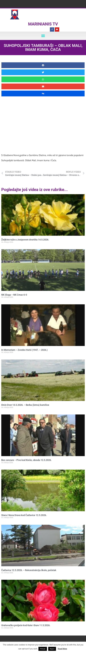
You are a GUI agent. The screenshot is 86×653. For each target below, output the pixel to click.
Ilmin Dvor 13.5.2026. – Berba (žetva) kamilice (25, 405)
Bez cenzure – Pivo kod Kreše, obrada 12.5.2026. (26, 460)
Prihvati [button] (42, 649)
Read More (62, 649)
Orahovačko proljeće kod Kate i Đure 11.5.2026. (25, 625)
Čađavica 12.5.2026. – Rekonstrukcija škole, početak (28, 570)
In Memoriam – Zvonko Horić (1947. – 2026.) (24, 350)
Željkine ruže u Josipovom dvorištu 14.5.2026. (25, 239)
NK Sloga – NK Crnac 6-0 (14, 294)
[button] (43, 36)
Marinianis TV (43, 24)
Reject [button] (52, 649)
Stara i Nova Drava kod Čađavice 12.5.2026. (24, 515)
